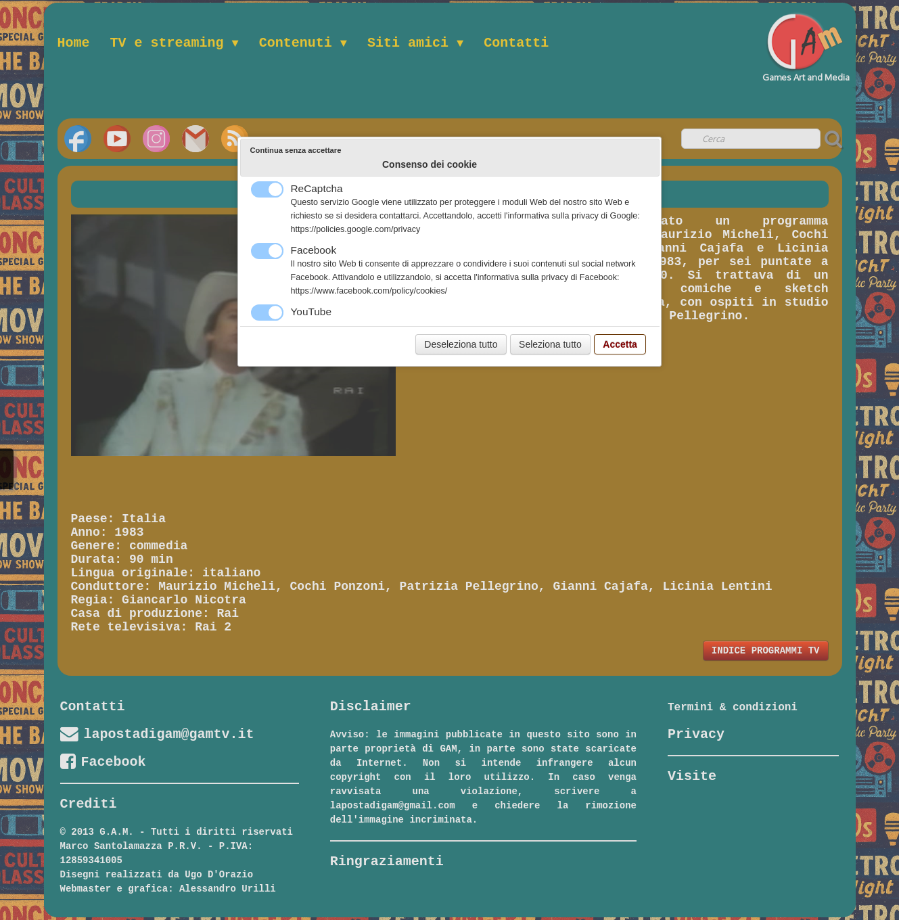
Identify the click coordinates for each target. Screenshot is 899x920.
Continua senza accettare (296, 150)
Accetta (620, 344)
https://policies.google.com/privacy (356, 229)
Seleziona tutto (550, 344)
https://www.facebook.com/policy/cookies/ (369, 291)
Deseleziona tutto (460, 344)
